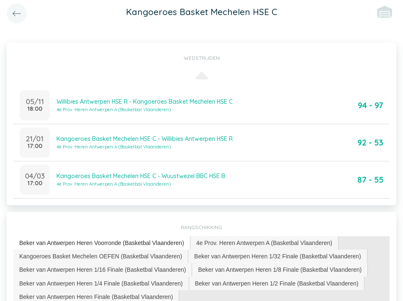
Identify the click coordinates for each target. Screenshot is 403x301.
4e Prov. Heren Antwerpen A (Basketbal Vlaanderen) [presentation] (264, 243)
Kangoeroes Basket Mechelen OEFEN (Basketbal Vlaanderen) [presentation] (100, 256)
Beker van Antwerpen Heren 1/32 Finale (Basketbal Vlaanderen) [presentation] (277, 256)
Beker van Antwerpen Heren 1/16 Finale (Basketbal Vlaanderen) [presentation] (102, 269)
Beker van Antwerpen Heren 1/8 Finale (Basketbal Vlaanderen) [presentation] (280, 269)
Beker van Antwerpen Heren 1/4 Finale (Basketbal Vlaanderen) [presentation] (101, 283)
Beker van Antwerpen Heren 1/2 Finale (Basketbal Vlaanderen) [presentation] (277, 283)
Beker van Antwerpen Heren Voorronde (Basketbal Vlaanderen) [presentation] (101, 243)
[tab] (101, 243)
